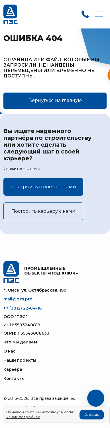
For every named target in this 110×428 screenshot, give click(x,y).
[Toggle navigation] (99, 14)
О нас (9, 351)
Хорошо (91, 414)
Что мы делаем (20, 342)
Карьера (12, 369)
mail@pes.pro (17, 299)
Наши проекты (19, 360)
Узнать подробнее (23, 417)
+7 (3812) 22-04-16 (22, 308)
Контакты (14, 378)
